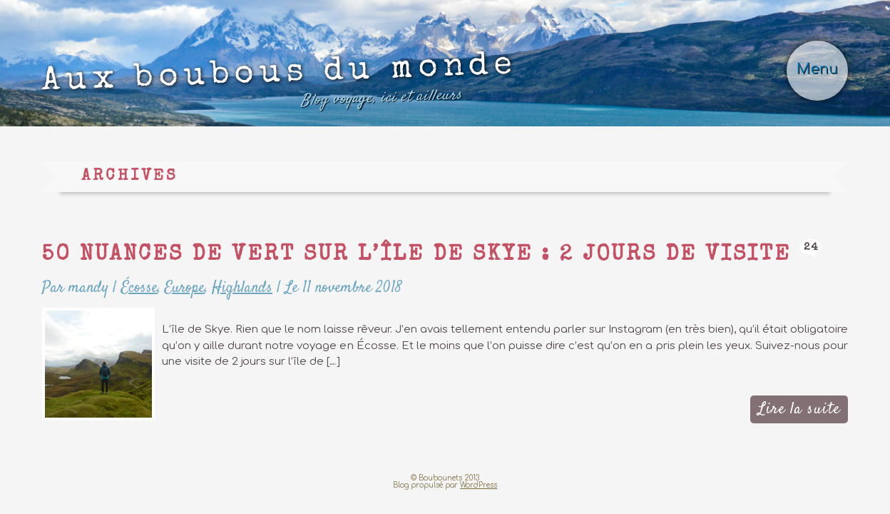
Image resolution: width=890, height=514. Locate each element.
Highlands (242, 287)
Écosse (139, 287)
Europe (185, 287)
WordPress (478, 485)
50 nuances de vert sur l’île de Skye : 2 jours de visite (416, 255)
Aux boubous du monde (279, 83)
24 (811, 247)
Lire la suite (799, 409)
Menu (817, 69)
